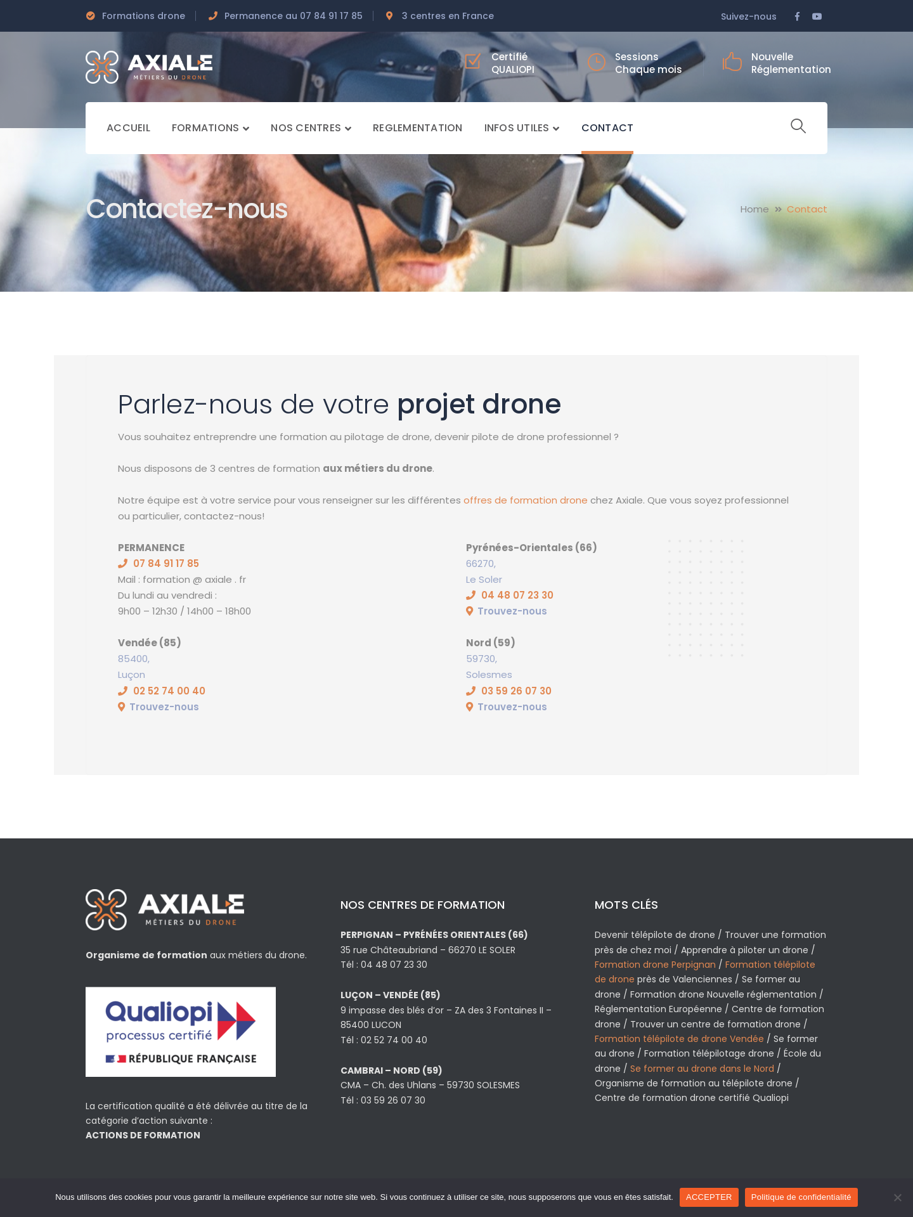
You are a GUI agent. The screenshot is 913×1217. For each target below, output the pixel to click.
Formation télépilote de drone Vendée (679, 1038)
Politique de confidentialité (801, 1197)
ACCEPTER (709, 1197)
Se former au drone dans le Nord (702, 1068)
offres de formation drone (525, 500)
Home (755, 209)
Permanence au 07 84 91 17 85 (293, 16)
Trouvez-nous (512, 611)
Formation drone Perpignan (655, 964)
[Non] (897, 1197)
